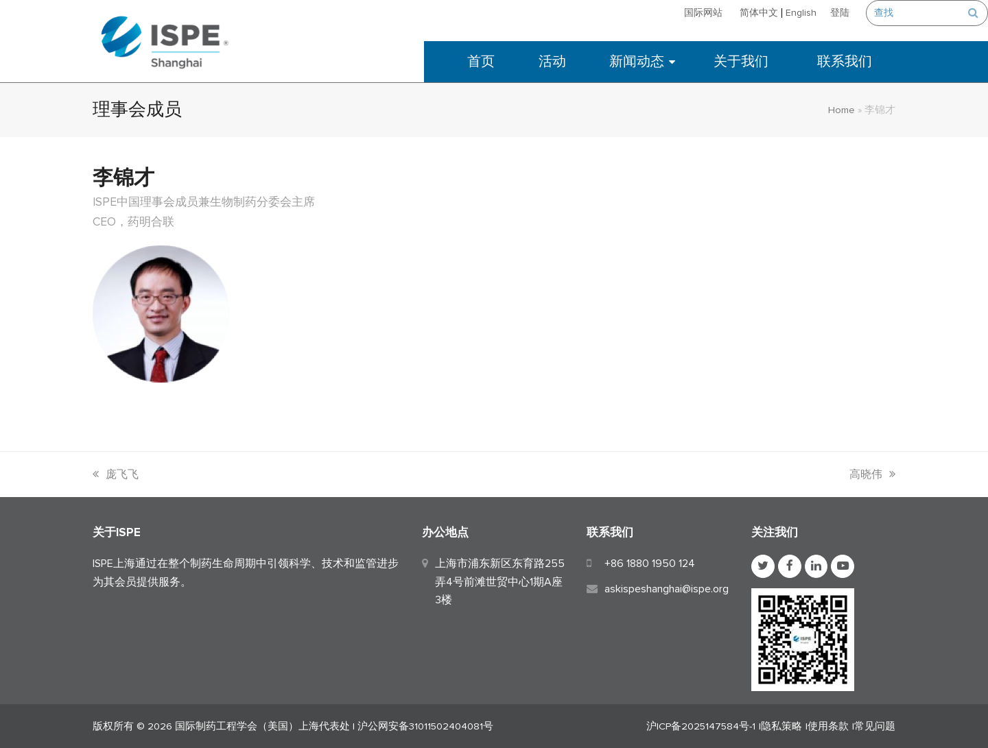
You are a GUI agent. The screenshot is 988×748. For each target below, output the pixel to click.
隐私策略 (781, 726)
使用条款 (828, 726)
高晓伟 (872, 474)
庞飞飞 (116, 474)
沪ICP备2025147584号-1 (700, 726)
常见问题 (874, 726)
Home (841, 110)
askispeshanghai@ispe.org (666, 589)
